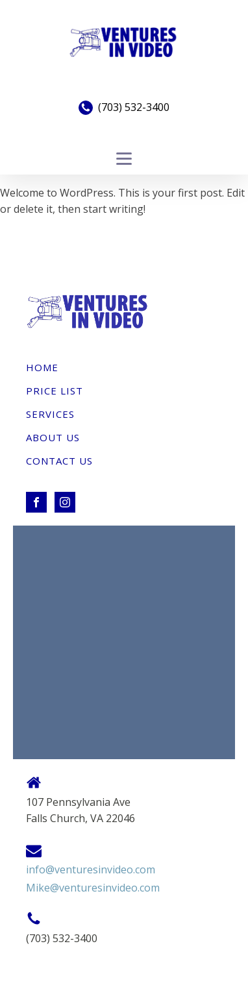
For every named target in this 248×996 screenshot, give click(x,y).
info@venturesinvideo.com (90, 869)
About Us (53, 437)
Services (50, 413)
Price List (54, 390)
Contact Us (59, 460)
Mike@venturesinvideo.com (93, 888)
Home (42, 367)
